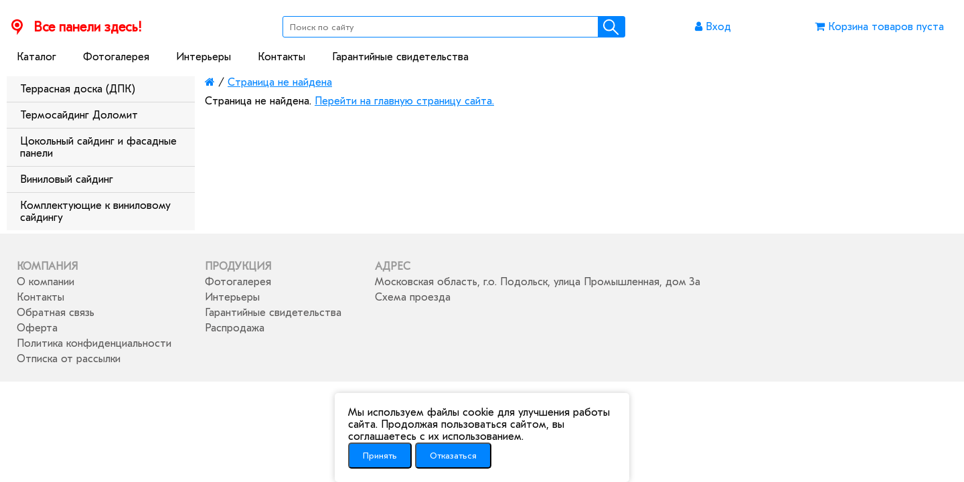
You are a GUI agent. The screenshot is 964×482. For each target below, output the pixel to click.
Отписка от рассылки (68, 359)
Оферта (37, 328)
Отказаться (453, 456)
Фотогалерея (116, 57)
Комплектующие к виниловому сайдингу (95, 211)
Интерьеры (203, 57)
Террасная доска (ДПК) (77, 89)
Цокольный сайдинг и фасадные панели (98, 147)
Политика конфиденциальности (94, 343)
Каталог (36, 57)
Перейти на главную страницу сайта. (404, 101)
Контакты (281, 57)
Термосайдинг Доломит (79, 115)
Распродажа (234, 328)
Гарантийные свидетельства (400, 57)
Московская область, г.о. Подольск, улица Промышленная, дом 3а (537, 282)
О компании (45, 282)
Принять (380, 456)
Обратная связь (55, 313)
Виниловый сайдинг (66, 179)
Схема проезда (413, 297)
